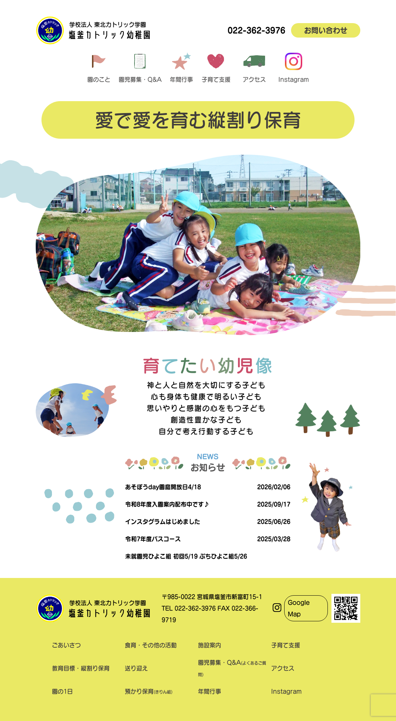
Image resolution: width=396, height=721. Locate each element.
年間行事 (209, 691)
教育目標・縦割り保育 (81, 668)
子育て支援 (285, 645)
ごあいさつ (66, 645)
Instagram (286, 691)
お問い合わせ (325, 30)
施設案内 (209, 645)
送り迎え (136, 668)
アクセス (282, 668)
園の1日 (62, 691)
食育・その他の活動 (151, 645)
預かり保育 (148, 691)
